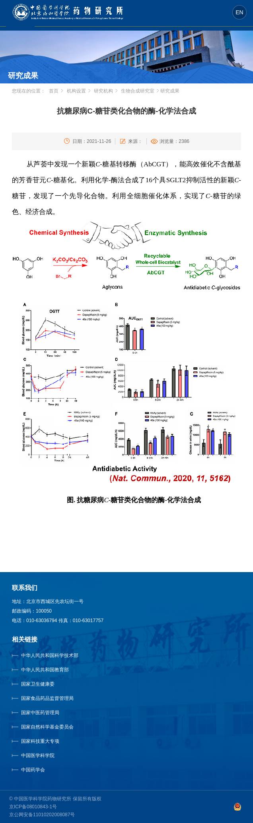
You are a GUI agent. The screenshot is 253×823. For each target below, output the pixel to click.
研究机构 (103, 91)
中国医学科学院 (37, 755)
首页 (53, 91)
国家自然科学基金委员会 (47, 727)
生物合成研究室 (137, 91)
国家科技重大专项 (40, 741)
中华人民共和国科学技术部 (49, 655)
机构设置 (76, 91)
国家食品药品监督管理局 (47, 698)
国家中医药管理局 (50, 712)
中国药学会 (33, 770)
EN (239, 12)
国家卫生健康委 (45, 684)
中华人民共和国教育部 (45, 670)
